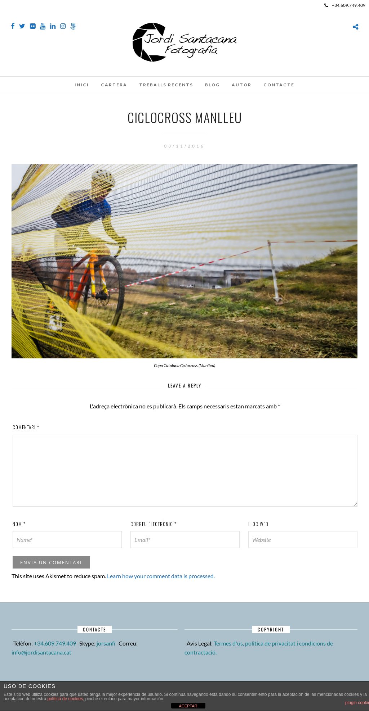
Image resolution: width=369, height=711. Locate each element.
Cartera (114, 84)
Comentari (26, 427)
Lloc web (258, 523)
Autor (242, 84)
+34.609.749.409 (344, 5)
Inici (82, 84)
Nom (19, 523)
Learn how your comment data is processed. (161, 575)
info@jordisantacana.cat (41, 652)
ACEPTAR (188, 706)
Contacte (278, 84)
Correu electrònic (153, 523)
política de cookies (65, 698)
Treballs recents (166, 84)
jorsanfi (106, 643)
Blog (212, 84)
